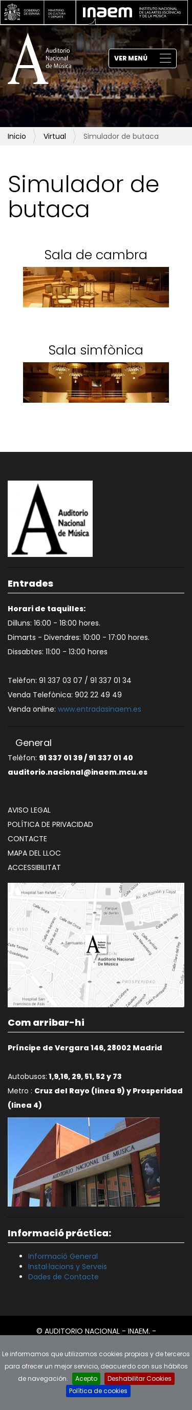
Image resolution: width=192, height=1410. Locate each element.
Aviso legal (29, 810)
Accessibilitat (34, 867)
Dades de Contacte (63, 1277)
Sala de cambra (96, 255)
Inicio (17, 136)
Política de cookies (98, 1390)
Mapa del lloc (34, 853)
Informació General (63, 1256)
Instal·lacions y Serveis (67, 1266)
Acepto (86, 1378)
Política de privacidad (50, 824)
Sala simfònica (96, 350)
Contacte (27, 839)
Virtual (55, 136)
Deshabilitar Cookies (140, 1378)
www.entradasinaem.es (99, 709)
